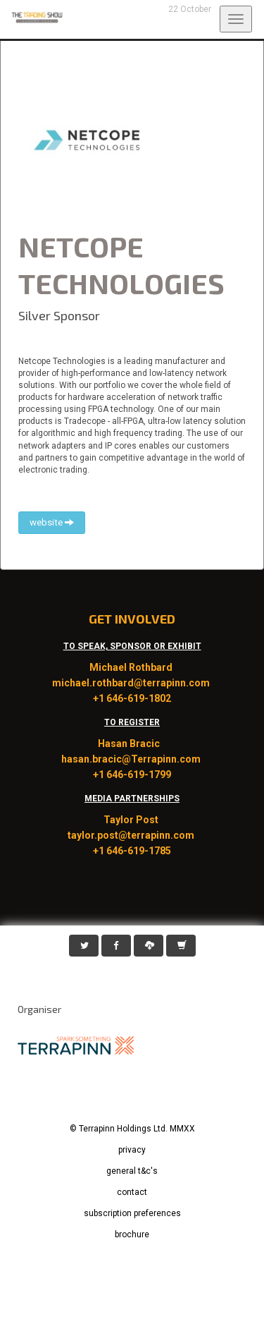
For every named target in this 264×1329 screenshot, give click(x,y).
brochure (132, 1234)
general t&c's (132, 1171)
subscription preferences (132, 1213)
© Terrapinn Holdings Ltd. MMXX (132, 1129)
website (52, 522)
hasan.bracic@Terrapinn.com (132, 759)
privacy (132, 1150)
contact (132, 1192)
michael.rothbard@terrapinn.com (132, 682)
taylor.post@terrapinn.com (132, 835)
